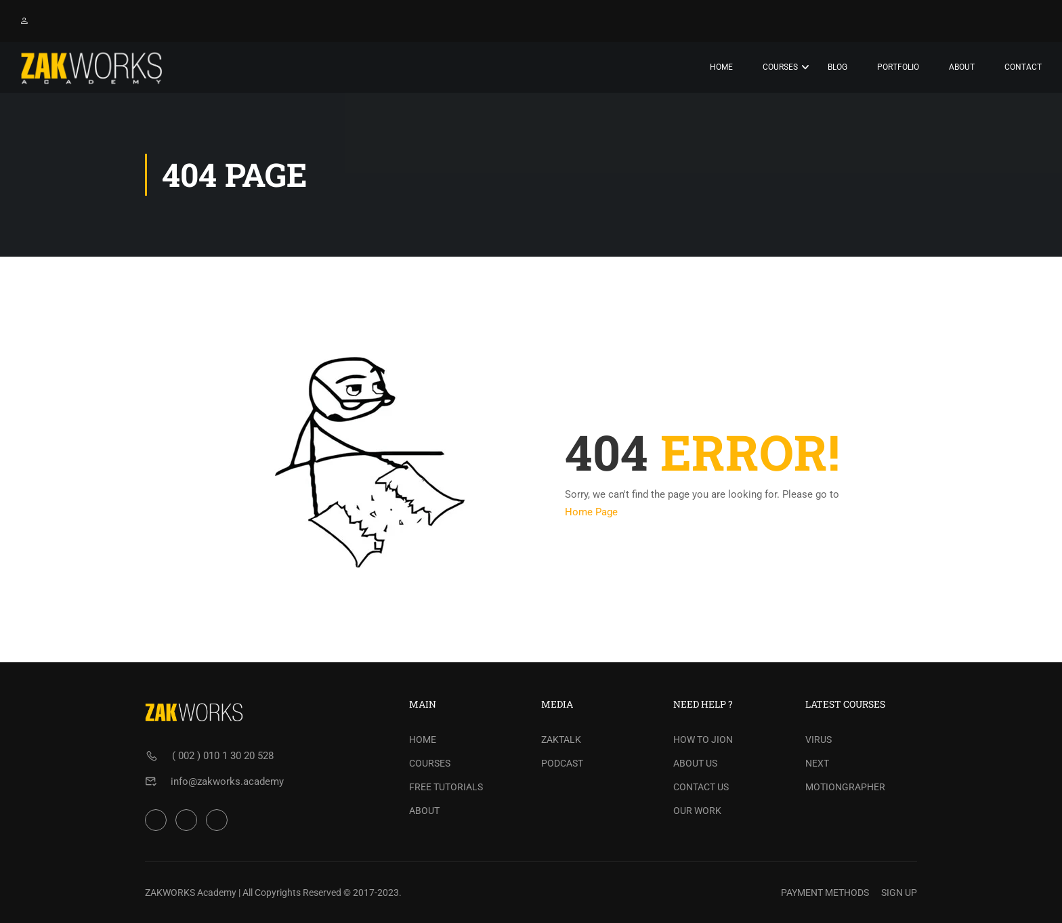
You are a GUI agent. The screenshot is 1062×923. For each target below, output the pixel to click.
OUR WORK (697, 810)
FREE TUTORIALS (446, 786)
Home (721, 67)
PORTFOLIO (898, 67)
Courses (780, 67)
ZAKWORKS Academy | (192, 892)
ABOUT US (695, 763)
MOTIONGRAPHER (845, 786)
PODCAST (562, 763)
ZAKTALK (561, 739)
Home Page (591, 512)
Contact (1023, 67)
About (962, 67)
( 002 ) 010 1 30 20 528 (223, 756)
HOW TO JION (703, 739)
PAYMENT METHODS (825, 892)
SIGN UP (899, 892)
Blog (837, 67)
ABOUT (424, 810)
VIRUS (818, 739)
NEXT (817, 763)
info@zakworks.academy (227, 781)
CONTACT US (701, 786)
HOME (422, 739)
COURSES (429, 763)
